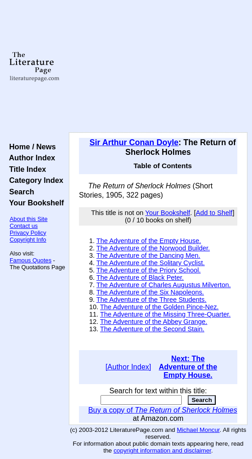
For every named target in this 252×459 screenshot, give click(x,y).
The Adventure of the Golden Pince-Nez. (159, 307)
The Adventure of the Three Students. (151, 299)
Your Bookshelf (34, 202)
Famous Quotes (30, 260)
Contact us (24, 225)
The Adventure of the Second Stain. (152, 329)
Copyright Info (28, 239)
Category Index (34, 180)
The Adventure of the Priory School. (148, 270)
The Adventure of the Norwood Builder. (153, 248)
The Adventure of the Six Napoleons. (150, 292)
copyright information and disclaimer (162, 450)
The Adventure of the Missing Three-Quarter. (165, 314)
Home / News (30, 146)
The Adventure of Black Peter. (140, 277)
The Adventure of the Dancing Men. (148, 255)
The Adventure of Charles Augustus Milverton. (163, 285)
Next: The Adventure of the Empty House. (188, 367)
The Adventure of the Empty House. (148, 240)
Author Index (30, 157)
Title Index (25, 169)
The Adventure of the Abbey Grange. (153, 321)
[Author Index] (128, 367)
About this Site (29, 218)
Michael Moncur (198, 429)
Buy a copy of (162, 410)
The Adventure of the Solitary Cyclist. (150, 262)
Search (19, 191)
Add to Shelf (214, 212)
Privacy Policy (28, 232)
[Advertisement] (158, 66)
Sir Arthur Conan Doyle (134, 142)
